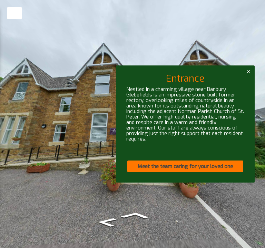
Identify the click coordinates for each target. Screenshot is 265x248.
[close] (248, 71)
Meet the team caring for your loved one (185, 166)
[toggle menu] (14, 13)
